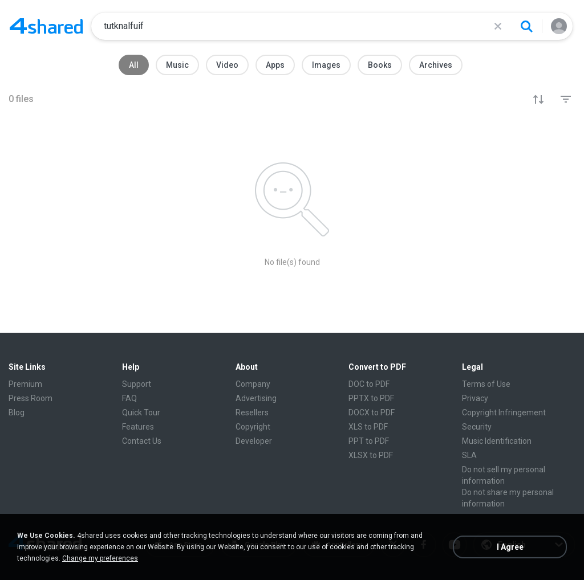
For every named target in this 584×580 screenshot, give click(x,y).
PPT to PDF (368, 441)
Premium (25, 384)
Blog (17, 412)
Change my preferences (100, 558)
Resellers (252, 412)
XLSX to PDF (370, 455)
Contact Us (141, 441)
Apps (275, 65)
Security (477, 426)
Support (136, 384)
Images (326, 65)
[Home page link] (46, 26)
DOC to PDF (369, 384)
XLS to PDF (368, 426)
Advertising (256, 398)
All (134, 65)
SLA (469, 455)
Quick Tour (141, 412)
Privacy (475, 398)
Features (138, 426)
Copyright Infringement (504, 412)
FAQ (129, 398)
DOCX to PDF (371, 412)
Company (253, 384)
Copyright (253, 426)
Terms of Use (486, 384)
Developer (254, 441)
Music (177, 65)
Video (227, 65)
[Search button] (526, 26)
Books (380, 65)
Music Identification (497, 441)
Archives (435, 65)
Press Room (30, 398)
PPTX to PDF (371, 398)
